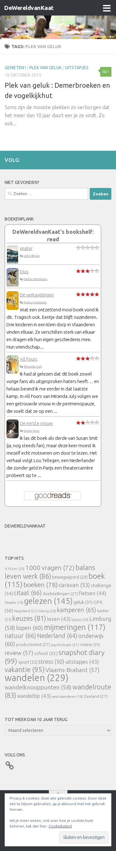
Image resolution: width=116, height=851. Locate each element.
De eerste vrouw (36, 423)
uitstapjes (76, 67)
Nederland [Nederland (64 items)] (57, 635)
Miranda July (33, 366)
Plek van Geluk (45, 67)
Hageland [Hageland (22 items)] (26, 611)
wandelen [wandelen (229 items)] (36, 678)
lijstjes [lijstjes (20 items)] (79, 619)
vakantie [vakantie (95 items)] (25, 669)
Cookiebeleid (60, 826)
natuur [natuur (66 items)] (20, 635)
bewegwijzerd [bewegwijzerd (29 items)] (70, 577)
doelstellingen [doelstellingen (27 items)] (60, 593)
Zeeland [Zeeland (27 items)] (96, 696)
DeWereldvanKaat (29, 7)
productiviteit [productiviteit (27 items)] (33, 644)
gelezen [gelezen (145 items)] (48, 600)
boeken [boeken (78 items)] (41, 584)
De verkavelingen (37, 294)
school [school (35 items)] (46, 653)
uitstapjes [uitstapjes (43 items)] (82, 662)
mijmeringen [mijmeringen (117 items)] (74, 627)
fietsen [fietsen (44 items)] (92, 593)
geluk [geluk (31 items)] (83, 602)
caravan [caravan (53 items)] (74, 585)
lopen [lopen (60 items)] (29, 627)
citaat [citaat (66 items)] (28, 592)
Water (26, 248)
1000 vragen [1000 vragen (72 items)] (50, 567)
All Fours (28, 359)
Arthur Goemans (35, 302)
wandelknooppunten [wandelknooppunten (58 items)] (38, 687)
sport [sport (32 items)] (27, 662)
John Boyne (32, 255)
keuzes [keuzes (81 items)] (29, 618)
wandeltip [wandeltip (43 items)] (34, 696)
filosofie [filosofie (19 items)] (14, 602)
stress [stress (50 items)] (51, 661)
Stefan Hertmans (35, 279)
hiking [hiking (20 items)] (47, 611)
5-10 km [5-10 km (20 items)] (14, 569)
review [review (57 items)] (19, 652)
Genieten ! (15, 67)
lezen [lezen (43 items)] (59, 619)
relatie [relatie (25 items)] (90, 644)
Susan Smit (31, 430)
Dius (24, 271)
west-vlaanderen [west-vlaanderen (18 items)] (67, 696)
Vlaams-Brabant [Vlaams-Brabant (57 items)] (72, 669)
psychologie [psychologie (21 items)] (65, 645)
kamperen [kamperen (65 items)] (76, 609)
